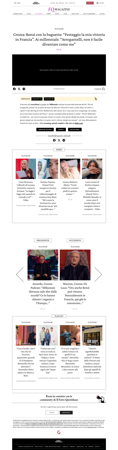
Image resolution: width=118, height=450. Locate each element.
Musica (57, 13)
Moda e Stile (75, 13)
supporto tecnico (91, 425)
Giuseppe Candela (93, 376)
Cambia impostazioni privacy (53, 445)
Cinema (49, 13)
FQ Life (29, 13)
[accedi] (100, 3)
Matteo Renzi (74, 129)
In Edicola (52, 3)
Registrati (66, 411)
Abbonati (90, 3)
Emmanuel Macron (45, 129)
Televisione (38, 13)
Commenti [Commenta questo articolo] (99, 89)
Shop (66, 3)
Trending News (18, 13)
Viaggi (65, 13)
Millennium (61, 3)
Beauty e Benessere (89, 13)
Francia (61, 129)
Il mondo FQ (72, 3)
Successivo (75, 239)
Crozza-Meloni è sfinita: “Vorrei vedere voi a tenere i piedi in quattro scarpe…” (70, 188)
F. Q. (59, 49)
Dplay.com (79, 123)
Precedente (43, 239)
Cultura (102, 13)
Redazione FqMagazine (27, 205)
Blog (57, 3)
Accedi (51, 411)
